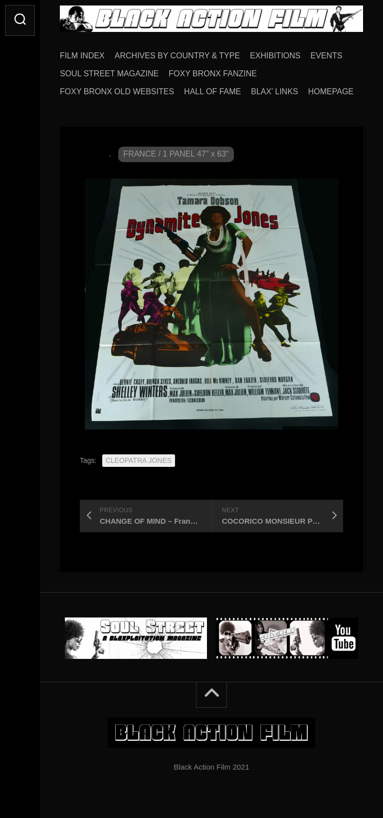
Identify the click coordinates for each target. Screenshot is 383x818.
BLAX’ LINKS (274, 91)
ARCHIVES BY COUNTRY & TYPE (177, 55)
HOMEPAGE (331, 91)
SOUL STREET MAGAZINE (109, 73)
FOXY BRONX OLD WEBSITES (117, 91)
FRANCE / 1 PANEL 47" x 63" (175, 154)
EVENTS (327, 55)
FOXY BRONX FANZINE (213, 73)
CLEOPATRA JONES (139, 460)
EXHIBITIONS (275, 55)
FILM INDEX (82, 55)
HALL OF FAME (212, 91)
